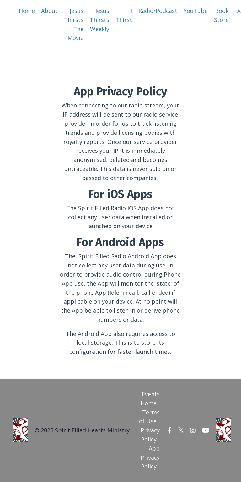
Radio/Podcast (157, 10)
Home (27, 10)
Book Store (221, 15)
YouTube (196, 10)
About (49, 10)
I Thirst (123, 15)
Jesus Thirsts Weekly (99, 20)
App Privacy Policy (150, 457)
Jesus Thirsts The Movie (73, 24)
